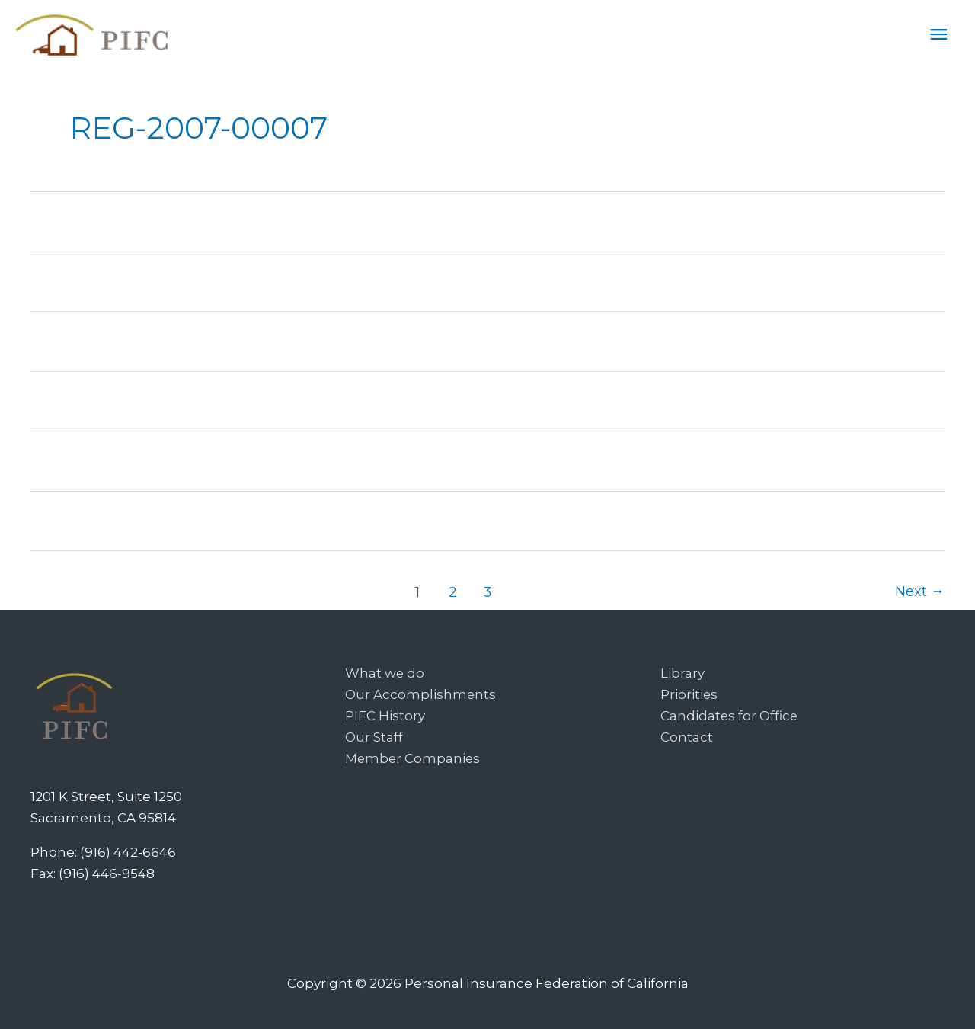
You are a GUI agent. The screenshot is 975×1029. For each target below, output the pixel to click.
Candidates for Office (729, 715)
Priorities (689, 693)
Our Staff (374, 736)
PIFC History (385, 715)
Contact (686, 736)
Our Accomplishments (421, 693)
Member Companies (413, 757)
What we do (385, 672)
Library (682, 672)
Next (920, 590)
